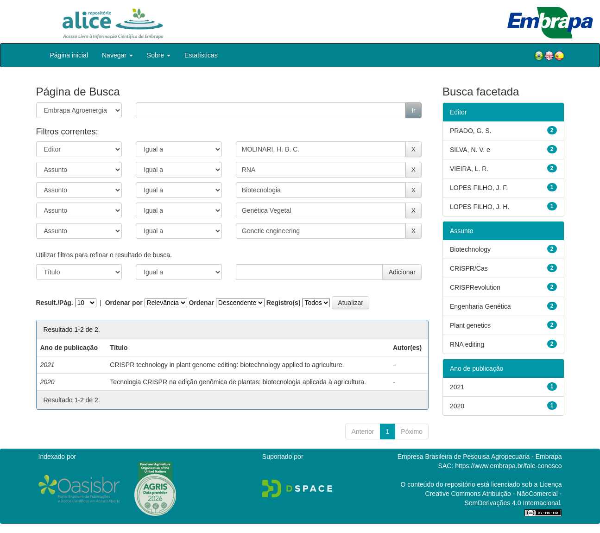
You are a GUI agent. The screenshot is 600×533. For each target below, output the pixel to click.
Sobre (159, 55)
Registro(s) (283, 302)
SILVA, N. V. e (470, 149)
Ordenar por (124, 302)
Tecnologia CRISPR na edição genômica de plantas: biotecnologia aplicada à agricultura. (238, 382)
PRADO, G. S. (470, 130)
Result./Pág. (54, 302)
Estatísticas (201, 55)
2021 (457, 387)
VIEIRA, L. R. (469, 168)
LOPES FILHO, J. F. (479, 187)
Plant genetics (470, 325)
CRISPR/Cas (469, 268)
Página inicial (69, 55)
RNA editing (467, 344)
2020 (457, 406)
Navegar (117, 55)
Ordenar (201, 302)
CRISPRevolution (475, 287)
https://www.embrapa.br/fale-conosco (508, 466)
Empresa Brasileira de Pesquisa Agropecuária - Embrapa (480, 456)
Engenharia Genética (480, 306)
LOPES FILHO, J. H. (479, 206)
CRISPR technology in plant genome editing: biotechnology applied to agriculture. (227, 364)
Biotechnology (470, 249)
